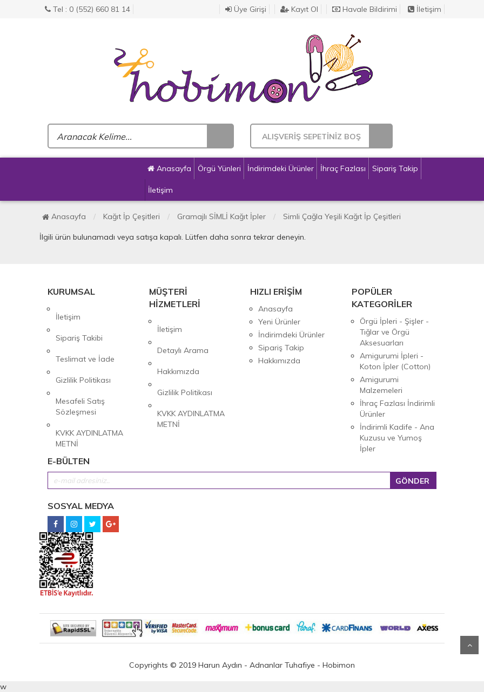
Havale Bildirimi (364, 9)
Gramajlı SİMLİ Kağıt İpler (221, 216)
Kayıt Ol (299, 9)
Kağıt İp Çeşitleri (131, 216)
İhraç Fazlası (343, 168)
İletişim (424, 9)
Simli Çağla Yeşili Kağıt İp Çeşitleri (342, 216)
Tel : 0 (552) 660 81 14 (87, 9)
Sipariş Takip (395, 168)
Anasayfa (169, 168)
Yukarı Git (469, 645)
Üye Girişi (245, 9)
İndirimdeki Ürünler (280, 168)
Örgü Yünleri (219, 168)
